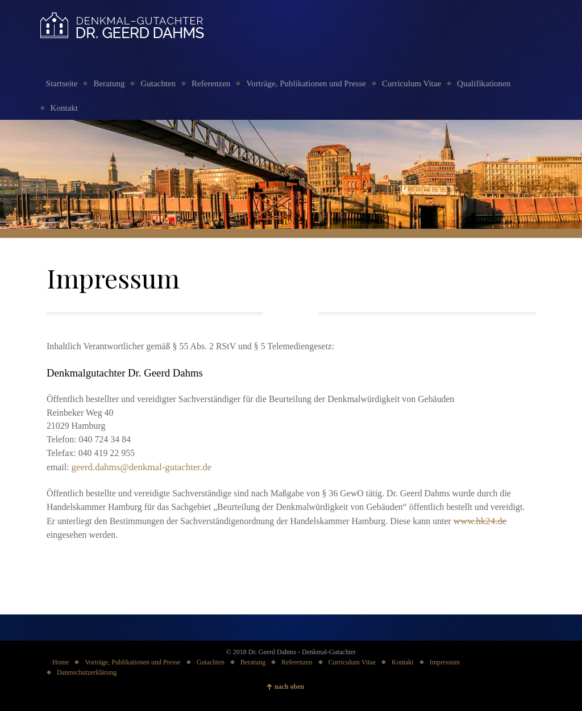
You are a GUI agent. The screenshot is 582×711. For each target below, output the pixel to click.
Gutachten (158, 83)
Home (60, 662)
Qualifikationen (483, 83)
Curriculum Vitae (411, 83)
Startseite (62, 83)
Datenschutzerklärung (87, 672)
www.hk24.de (480, 521)
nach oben (289, 687)
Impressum (445, 662)
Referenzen (211, 83)
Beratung (108, 83)
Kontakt (64, 107)
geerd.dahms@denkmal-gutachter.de (142, 467)
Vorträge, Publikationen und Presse (306, 83)
